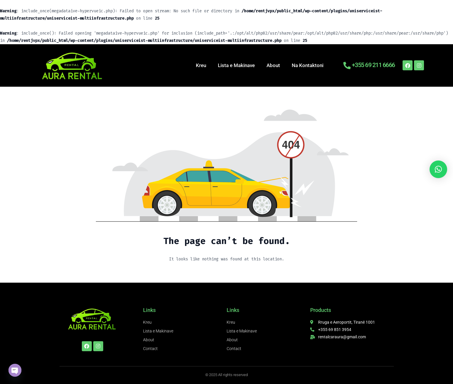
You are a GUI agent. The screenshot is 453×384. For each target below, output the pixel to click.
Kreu (201, 65)
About (273, 65)
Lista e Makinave (236, 65)
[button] (438, 169)
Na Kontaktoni (307, 65)
